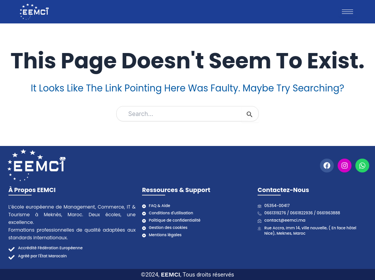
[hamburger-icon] (347, 12)
